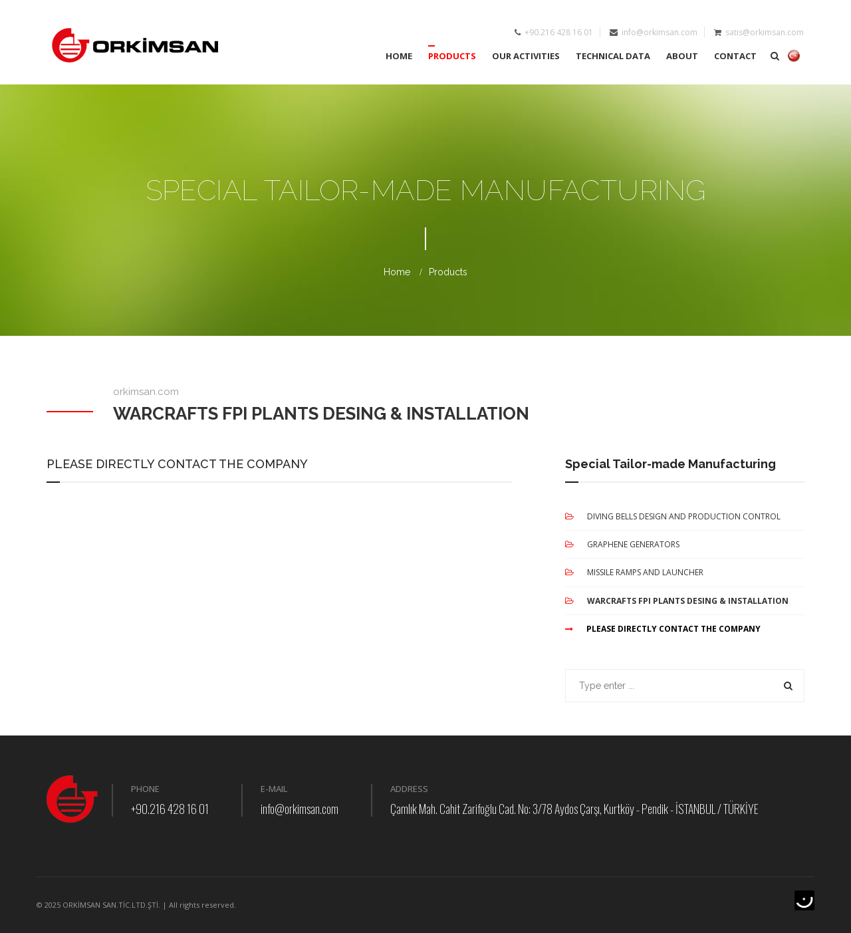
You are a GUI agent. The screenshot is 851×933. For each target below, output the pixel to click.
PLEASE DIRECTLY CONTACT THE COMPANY (663, 628)
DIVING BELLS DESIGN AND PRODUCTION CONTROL (673, 516)
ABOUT (682, 56)
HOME (399, 56)
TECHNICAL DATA (613, 56)
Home (397, 272)
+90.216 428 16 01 (170, 808)
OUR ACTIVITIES (526, 56)
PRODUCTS (452, 56)
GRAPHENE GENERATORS (622, 544)
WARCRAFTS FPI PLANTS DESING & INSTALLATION (677, 600)
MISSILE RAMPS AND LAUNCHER (634, 572)
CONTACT (735, 56)
